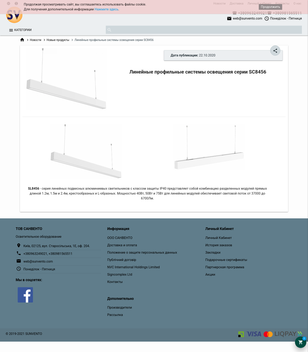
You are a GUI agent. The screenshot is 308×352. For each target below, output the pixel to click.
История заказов (218, 245)
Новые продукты (58, 40)
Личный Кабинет (218, 238)
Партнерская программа (224, 267)
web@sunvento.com (244, 18)
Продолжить (270, 7)
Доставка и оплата (122, 245)
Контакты (115, 282)
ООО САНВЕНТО (119, 238)
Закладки (213, 252)
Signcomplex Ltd (119, 274)
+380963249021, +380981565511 (47, 254)
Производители (119, 307)
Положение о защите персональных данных (142, 252)
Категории (23, 30)
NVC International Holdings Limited (133, 267)
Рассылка (115, 315)
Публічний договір (121, 260)
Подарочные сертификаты (226, 260)
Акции (210, 274)
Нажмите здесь (106, 9)
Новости (35, 40)
